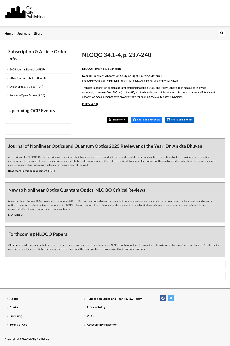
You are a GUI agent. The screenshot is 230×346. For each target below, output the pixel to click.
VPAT (90, 315)
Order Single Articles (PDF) (26, 86)
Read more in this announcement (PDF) (31, 170)
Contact (15, 307)
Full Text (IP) (90, 104)
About (14, 298)
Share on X (119, 119)
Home (9, 33)
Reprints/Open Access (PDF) (27, 95)
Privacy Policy (96, 307)
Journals (23, 33)
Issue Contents (111, 68)
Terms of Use (18, 324)
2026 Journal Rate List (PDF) (27, 69)
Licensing (16, 315)
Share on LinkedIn (181, 119)
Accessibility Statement (103, 324)
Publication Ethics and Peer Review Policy (114, 298)
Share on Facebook (148, 119)
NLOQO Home (91, 68)
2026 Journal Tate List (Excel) (28, 78)
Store (38, 33)
